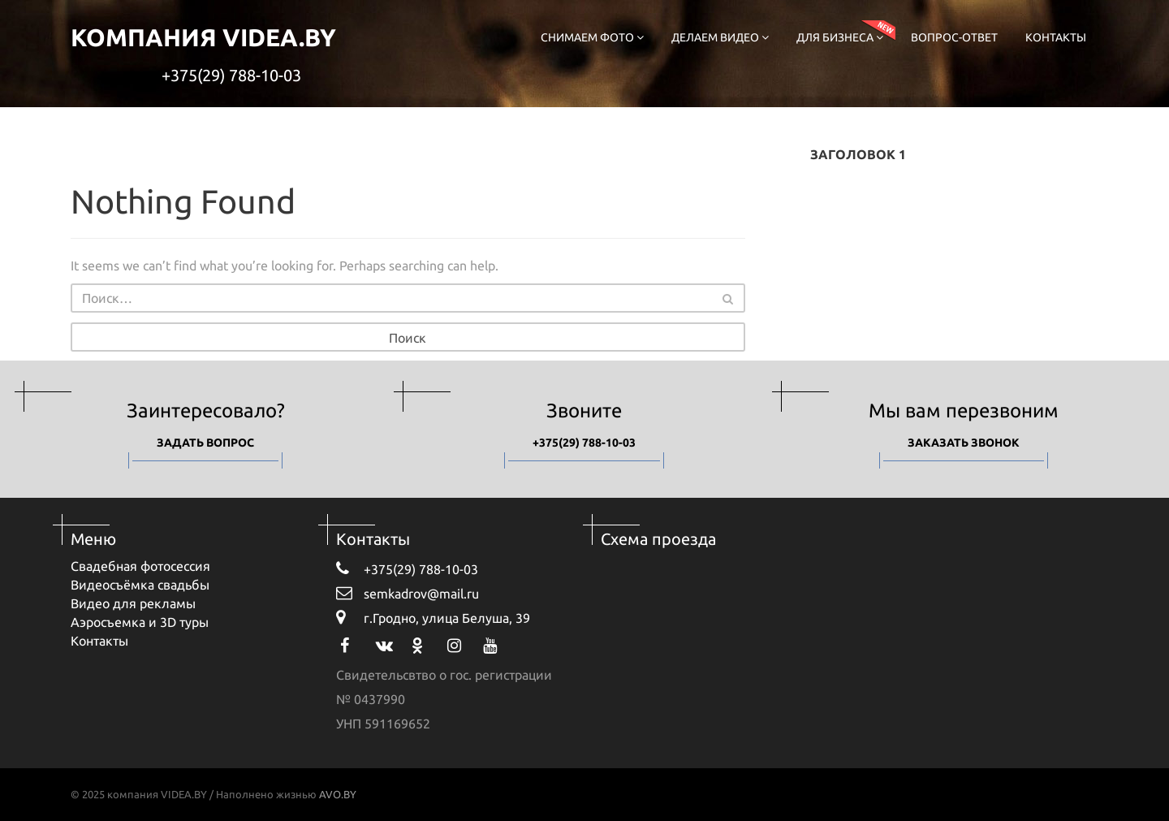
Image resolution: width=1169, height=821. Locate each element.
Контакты (1055, 37)
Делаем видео (720, 37)
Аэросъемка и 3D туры (140, 622)
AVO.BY (337, 794)
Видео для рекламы (133, 603)
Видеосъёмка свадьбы (140, 584)
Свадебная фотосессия (140, 566)
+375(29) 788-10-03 (231, 75)
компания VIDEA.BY (203, 37)
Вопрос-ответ (954, 37)
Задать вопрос (205, 442)
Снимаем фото (592, 37)
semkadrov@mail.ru (407, 593)
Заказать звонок (964, 442)
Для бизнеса (839, 37)
